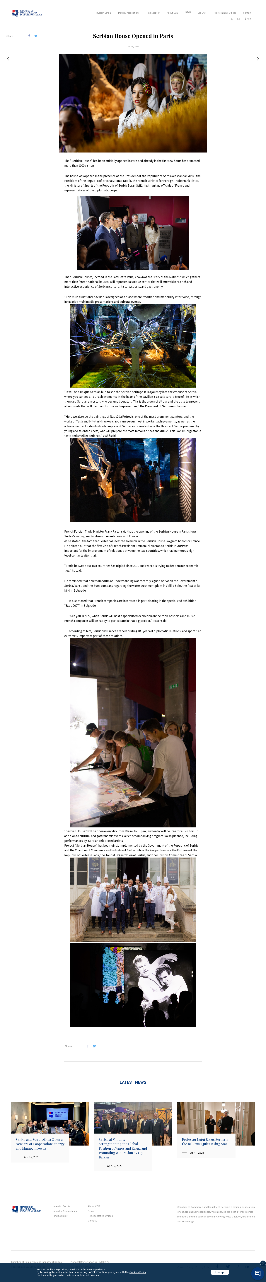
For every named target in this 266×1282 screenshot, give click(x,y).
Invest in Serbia (103, 12)
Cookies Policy (137, 1272)
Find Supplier (153, 12)
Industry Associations (128, 12)
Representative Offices (225, 12)
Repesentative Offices (100, 1215)
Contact (247, 12)
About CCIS (172, 12)
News (188, 11)
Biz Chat (202, 12)
